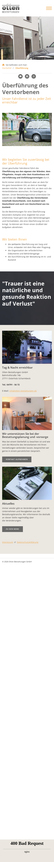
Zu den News (12, 529)
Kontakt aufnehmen (17, 459)
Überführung (21, 68)
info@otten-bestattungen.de (23, 390)
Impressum (7, 542)
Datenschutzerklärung (27, 542)
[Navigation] (48, 8)
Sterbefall (7, 68)
